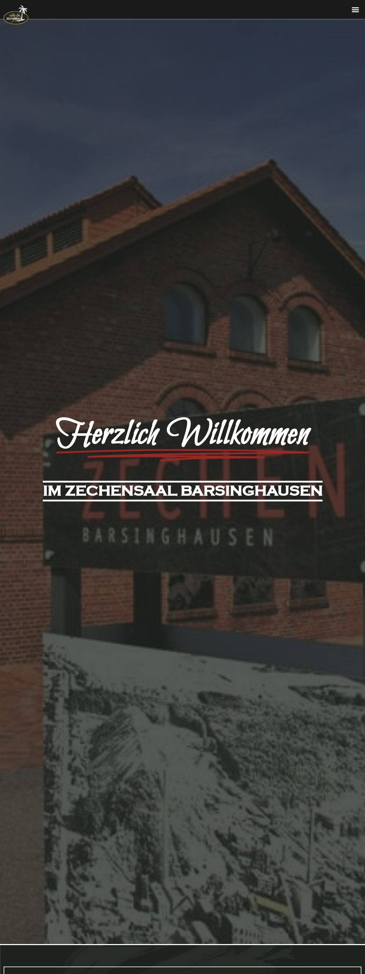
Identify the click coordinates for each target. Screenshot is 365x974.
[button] (355, 9)
